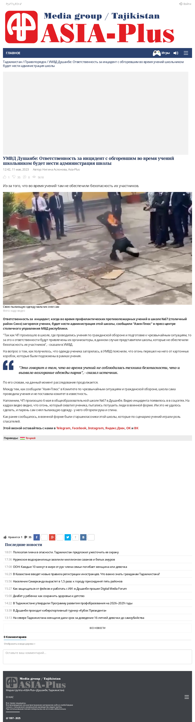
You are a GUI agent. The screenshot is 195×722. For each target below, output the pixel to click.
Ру (7, 4)
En (18, 4)
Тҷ (12, 4)
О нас (10, 697)
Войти (185, 4)
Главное (13, 53)
